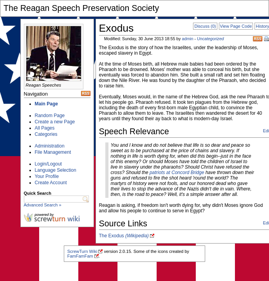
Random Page (50, 115)
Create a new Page (55, 121)
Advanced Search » (42, 205)
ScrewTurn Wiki (82, 251)
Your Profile (47, 176)
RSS (257, 38)
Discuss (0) (205, 26)
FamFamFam (80, 256)
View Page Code (236, 26)
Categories (46, 134)
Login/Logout (48, 164)
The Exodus (124, 235)
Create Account (51, 182)
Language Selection (55, 170)
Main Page (46, 104)
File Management (53, 152)
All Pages (45, 128)
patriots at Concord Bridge (177, 172)
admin (187, 38)
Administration (50, 146)
